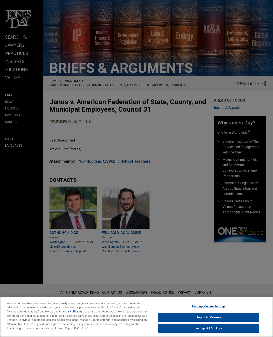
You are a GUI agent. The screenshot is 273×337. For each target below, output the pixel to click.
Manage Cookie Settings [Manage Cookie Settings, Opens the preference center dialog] (208, 309)
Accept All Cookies (209, 331)
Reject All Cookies (208, 320)
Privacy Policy (68, 314)
